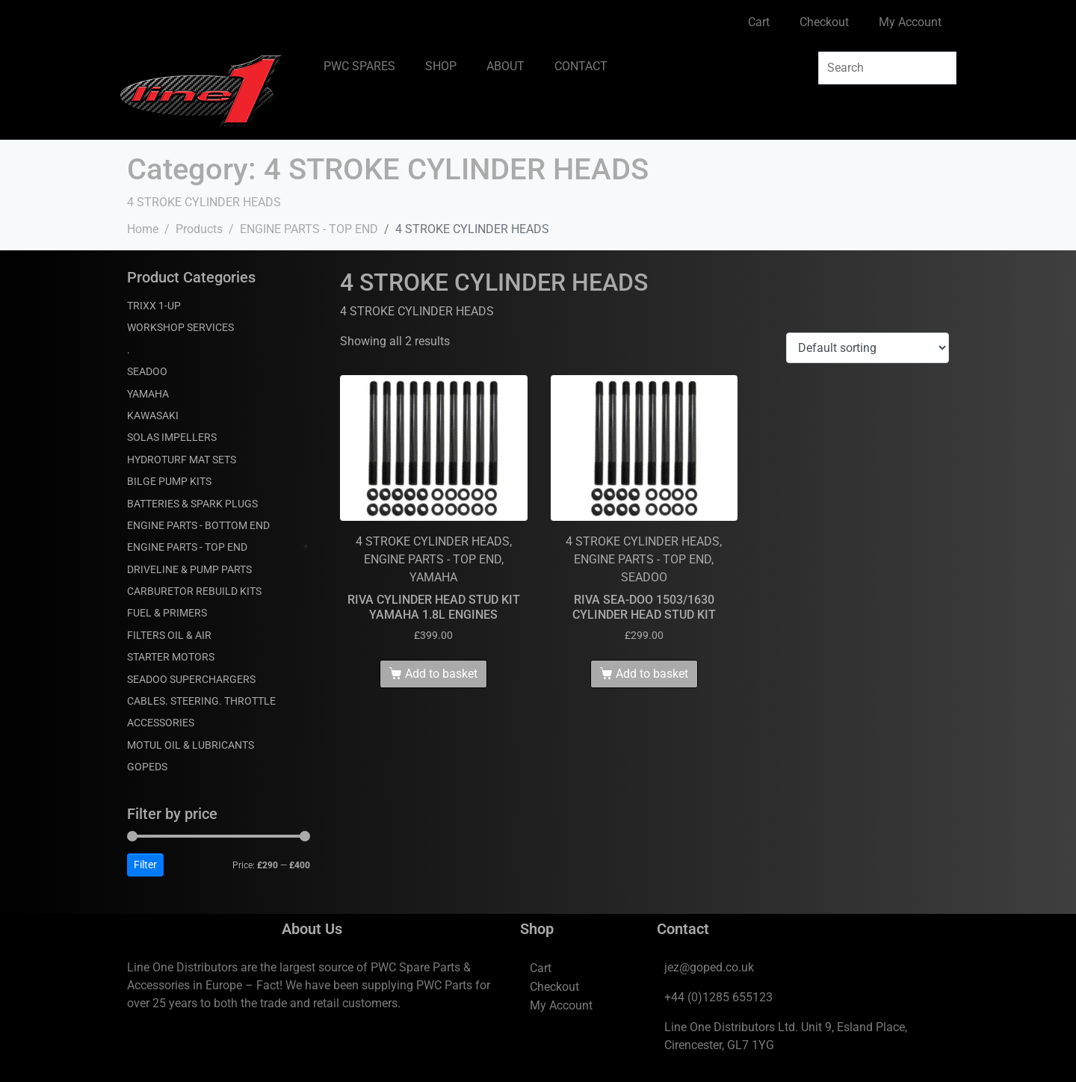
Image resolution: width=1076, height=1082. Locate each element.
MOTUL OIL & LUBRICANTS (190, 745)
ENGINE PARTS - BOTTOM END (198, 525)
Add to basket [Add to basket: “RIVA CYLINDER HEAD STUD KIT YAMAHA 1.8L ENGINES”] (441, 674)
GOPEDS (147, 767)
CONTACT (580, 66)
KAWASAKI (153, 415)
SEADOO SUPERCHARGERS (191, 679)
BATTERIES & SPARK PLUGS (192, 504)
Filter (145, 865)
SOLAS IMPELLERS (172, 437)
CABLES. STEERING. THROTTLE (201, 701)
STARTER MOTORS (170, 657)
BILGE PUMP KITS (169, 481)
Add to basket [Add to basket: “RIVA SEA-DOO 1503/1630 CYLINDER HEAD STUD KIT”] (652, 674)
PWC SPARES (359, 66)
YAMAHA (148, 394)
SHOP (441, 66)
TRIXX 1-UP (154, 306)
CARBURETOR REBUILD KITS (194, 591)
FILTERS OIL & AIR (169, 635)
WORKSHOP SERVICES (180, 327)
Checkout (824, 22)
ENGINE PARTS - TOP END (187, 547)
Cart (759, 22)
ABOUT (505, 66)
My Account (910, 22)
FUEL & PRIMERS (167, 613)
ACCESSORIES (160, 723)
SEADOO (147, 371)
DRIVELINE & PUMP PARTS (189, 569)
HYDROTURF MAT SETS (181, 460)
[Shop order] (867, 348)
